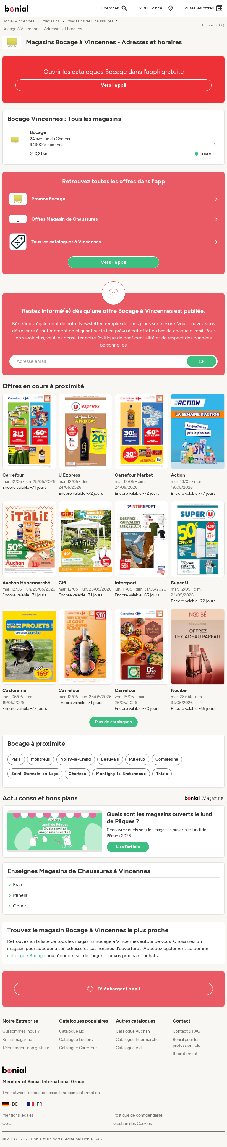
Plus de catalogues (113, 721)
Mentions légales (18, 1115)
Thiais (162, 773)
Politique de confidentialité (138, 1115)
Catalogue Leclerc (76, 1039)
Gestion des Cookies (133, 1123)
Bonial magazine (17, 1039)
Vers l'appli (114, 85)
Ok (202, 361)
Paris (16, 759)
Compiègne (166, 759)
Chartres (77, 773)
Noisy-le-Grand (75, 759)
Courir (16, 906)
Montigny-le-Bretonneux (121, 773)
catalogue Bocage (26, 955)
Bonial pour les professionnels (186, 1042)
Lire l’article (128, 846)
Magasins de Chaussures (90, 21)
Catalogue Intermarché (137, 1039)
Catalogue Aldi (129, 1047)
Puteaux (137, 759)
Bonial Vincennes (18, 21)
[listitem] (29, 445)
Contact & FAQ (186, 1031)
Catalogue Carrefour (78, 1047)
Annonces (213, 25)
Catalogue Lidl (72, 1031)
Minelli (17, 895)
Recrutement (185, 1053)
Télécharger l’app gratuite (25, 1047)
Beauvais (110, 759)
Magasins (51, 21)
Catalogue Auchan (133, 1031)
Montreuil (40, 759)
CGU (7, 1123)
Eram (15, 884)
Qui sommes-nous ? (21, 1031)
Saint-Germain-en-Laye (35, 773)
